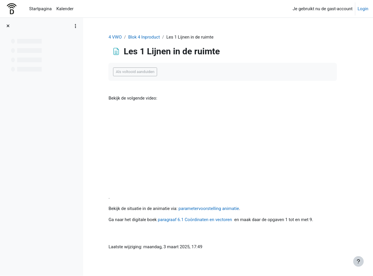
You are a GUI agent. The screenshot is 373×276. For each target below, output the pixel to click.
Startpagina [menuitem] (40, 8)
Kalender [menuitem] (64, 8)
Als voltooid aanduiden (136, 72)
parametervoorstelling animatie (209, 208)
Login (363, 8)
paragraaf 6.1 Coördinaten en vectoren (196, 219)
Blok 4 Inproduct (145, 37)
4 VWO (115, 37)
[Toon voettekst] (358, 261)
